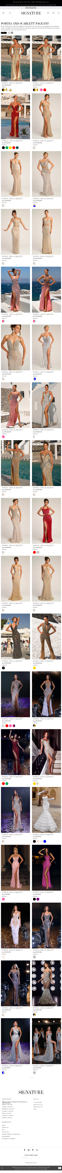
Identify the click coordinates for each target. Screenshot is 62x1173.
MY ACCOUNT (5, 1134)
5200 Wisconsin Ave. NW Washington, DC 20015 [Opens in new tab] (38, 1109)
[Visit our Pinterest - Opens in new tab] (32, 1152)
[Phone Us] (10, 15)
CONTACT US (5, 1129)
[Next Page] (34, 1079)
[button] (3, 15)
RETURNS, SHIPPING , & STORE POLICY (11, 1136)
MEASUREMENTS (6, 1138)
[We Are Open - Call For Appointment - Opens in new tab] (31, 6)
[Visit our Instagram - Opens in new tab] (28, 1152)
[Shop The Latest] (31, 9)
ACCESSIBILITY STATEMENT (8, 1140)
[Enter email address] (31, 1160)
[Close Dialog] (2, 1170)
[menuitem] (3, 15)
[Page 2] (32, 1079)
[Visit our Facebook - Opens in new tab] (24, 1152)
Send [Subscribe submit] (39, 1160)
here (46, 1171)
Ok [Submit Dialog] (59, 1170)
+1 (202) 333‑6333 (37, 1104)
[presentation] (15, 60)
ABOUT (4, 1127)
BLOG (3, 1132)
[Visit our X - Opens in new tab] (37, 1152)
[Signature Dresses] (31, 15)
